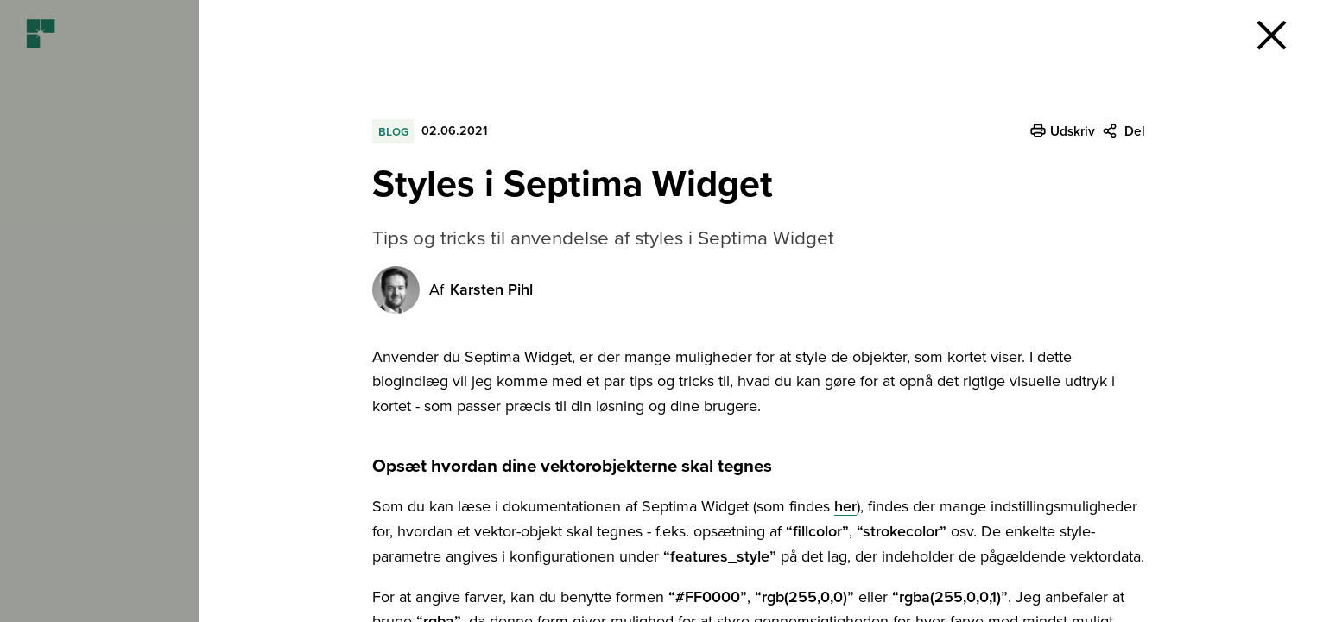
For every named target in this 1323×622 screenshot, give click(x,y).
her (845, 506)
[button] (1271, 34)
